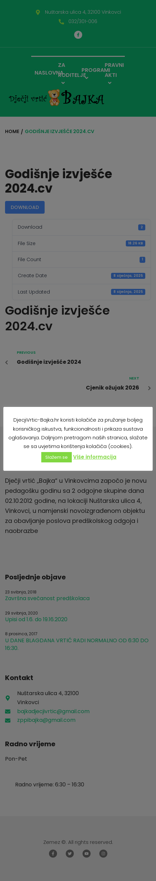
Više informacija (94, 456)
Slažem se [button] (56, 457)
